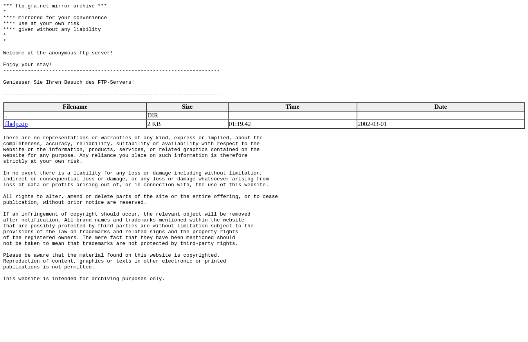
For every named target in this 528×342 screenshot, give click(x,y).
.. (5, 134)
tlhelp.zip (16, 142)
